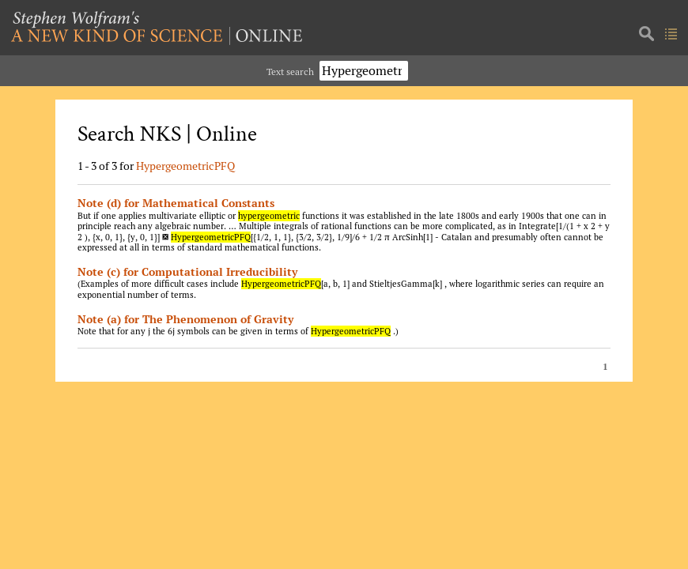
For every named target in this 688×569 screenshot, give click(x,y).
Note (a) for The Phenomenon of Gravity (185, 318)
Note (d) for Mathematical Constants (175, 202)
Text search (290, 71)
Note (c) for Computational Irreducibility (187, 271)
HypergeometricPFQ (185, 165)
